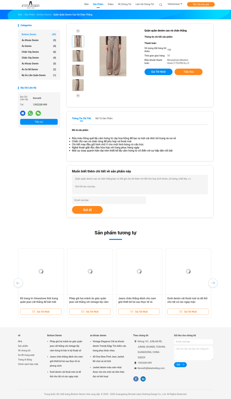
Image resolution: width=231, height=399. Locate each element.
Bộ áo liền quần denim (39, 75)
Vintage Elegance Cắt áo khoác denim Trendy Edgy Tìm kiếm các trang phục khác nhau (109, 346)
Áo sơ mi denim (39, 69)
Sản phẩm (23, 346)
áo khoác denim (39, 40)
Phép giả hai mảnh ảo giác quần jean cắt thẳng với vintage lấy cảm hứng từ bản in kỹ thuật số (89, 302)
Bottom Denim (39, 34)
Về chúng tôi (24, 350)
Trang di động (25, 359)
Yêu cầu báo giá (201, 4)
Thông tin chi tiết (81, 118)
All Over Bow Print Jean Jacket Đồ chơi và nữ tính (108, 359)
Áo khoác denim (39, 63)
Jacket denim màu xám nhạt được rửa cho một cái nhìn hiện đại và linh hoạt (108, 372)
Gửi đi (87, 210)
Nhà (20, 341)
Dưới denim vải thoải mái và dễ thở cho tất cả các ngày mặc (65, 374)
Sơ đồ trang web (26, 355)
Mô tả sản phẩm (104, 118)
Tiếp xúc (39, 122)
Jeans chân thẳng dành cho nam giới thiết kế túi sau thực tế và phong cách (137, 302)
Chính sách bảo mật (28, 364)
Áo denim (39, 46)
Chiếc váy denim (39, 52)
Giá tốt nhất (158, 71)
